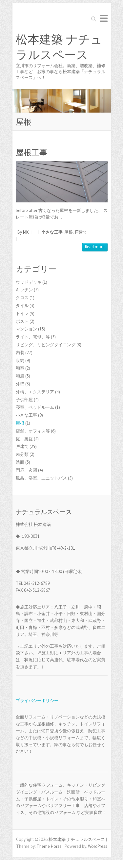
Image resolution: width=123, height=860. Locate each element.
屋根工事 (31, 152)
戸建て (80, 232)
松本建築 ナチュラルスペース (59, 47)
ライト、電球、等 (33, 337)
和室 (20, 368)
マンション (26, 329)
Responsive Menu (104, 18)
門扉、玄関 (26, 470)
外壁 (20, 384)
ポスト (22, 321)
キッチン (24, 290)
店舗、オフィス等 (33, 431)
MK (26, 232)
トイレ (22, 313)
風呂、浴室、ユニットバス (41, 478)
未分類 (22, 454)
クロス (22, 297)
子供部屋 (24, 400)
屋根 (68, 232)
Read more (95, 246)
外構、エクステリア (35, 392)
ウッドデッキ (28, 282)
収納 (20, 360)
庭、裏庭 (24, 439)
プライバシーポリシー (37, 700)
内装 (20, 352)
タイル (22, 305)
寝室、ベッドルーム (35, 407)
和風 (20, 376)
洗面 (20, 462)
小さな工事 (52, 232)
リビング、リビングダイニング (45, 345)
